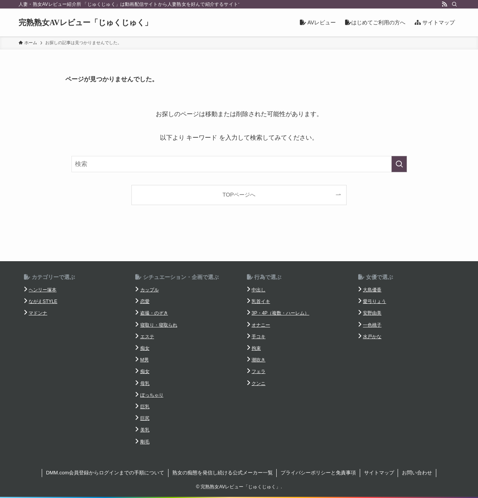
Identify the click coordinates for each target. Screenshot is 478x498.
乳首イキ (261, 301)
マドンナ (38, 313)
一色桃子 (372, 325)
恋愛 (145, 301)
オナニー (261, 325)
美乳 (145, 430)
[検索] (454, 4)
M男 (144, 360)
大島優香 (372, 290)
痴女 (145, 348)
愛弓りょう (374, 301)
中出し (258, 290)
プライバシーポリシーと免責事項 (318, 473)
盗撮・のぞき (154, 313)
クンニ (258, 383)
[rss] (444, 4)
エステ (147, 336)
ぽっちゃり (151, 395)
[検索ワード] (239, 164)
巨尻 (145, 418)
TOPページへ (239, 195)
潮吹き (258, 360)
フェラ (258, 371)
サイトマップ (379, 473)
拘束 (256, 348)
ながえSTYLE (43, 301)
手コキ (258, 336)
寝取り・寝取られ (158, 325)
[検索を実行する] (399, 164)
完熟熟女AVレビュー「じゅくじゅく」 (85, 22)
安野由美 (372, 313)
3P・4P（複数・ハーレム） (280, 313)
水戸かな (372, 336)
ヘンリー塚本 (42, 290)
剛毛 (145, 442)
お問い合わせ (417, 473)
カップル (149, 290)
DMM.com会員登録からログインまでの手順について (105, 473)
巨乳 (145, 406)
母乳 (145, 383)
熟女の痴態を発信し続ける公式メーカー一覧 (222, 473)
